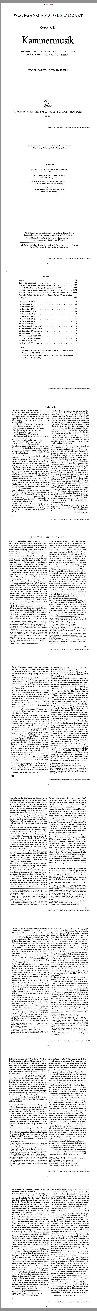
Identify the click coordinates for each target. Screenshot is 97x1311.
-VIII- (48, 654)
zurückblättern (48, 4)
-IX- (48, 785)
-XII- (48, 1176)
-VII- (48, 524)
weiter (48, 1306)
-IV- (48, 133)
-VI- (48, 394)
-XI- (48, 1046)
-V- (48, 263)
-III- (48, 2)
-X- (48, 915)
